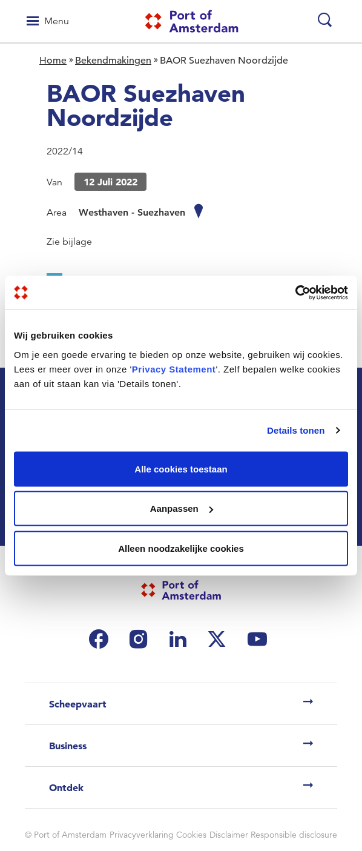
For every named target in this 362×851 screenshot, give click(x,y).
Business (68, 746)
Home (53, 61)
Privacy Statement (174, 368)
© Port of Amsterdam (66, 834)
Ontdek (66, 787)
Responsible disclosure (294, 834)
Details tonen (295, 430)
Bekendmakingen (113, 61)
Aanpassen (181, 508)
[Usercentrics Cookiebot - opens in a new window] (295, 292)
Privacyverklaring (142, 834)
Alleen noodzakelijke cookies (181, 548)
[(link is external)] (101, 639)
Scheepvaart (78, 704)
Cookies (191, 834)
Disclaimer (228, 834)
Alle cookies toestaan (180, 468)
